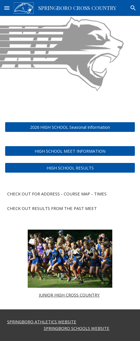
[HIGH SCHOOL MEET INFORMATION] (70, 151)
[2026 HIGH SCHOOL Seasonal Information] (70, 127)
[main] (70, 194)
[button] (7, 8)
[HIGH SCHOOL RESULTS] (70, 168)
